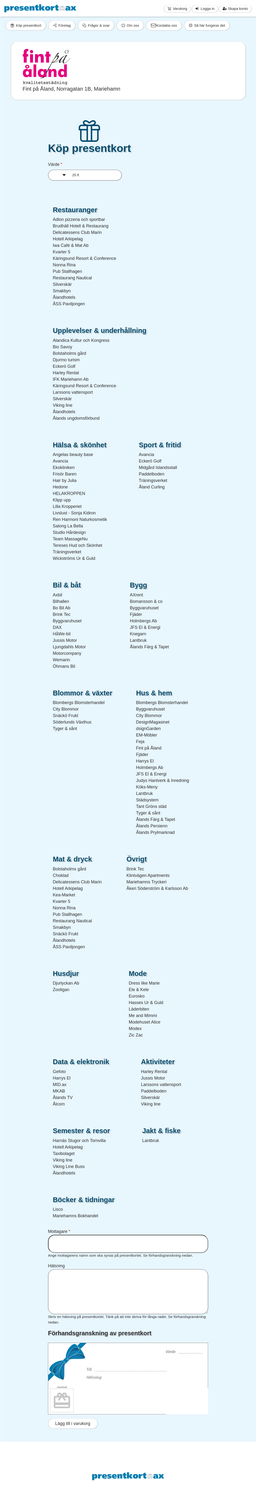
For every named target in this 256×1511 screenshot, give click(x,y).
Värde (54, 164)
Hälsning (56, 1265)
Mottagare (57, 1231)
